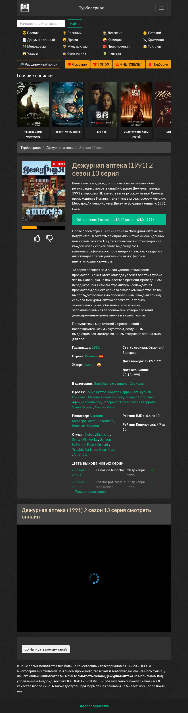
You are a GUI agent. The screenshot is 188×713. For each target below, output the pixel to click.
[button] (89, 491)
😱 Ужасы (30, 53)
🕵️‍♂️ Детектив (112, 33)
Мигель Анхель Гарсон (105, 397)
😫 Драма (70, 40)
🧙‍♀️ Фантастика (74, 53)
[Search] (41, 23)
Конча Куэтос (96, 392)
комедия (89, 365)
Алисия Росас (105, 407)
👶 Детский (152, 33)
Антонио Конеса (100, 421)
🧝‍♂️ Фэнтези (112, 53)
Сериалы (137, 383)
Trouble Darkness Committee (93, 449)
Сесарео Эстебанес (139, 397)
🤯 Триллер (152, 46)
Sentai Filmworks (84, 439)
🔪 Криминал (153, 40)
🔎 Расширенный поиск (38, 64)
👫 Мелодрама (34, 46)
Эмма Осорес (82, 407)
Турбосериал (91, 7)
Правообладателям (94, 706)
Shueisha (102, 434)
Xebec (89, 434)
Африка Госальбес (86, 402)
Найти (74, 23)
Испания (91, 356)
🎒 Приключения (116, 46)
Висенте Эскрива (85, 426)
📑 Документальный (36, 40)
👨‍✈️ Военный (72, 33)
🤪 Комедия (112, 40)
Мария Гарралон (144, 402)
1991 (96, 347)
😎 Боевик (30, 33)
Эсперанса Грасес (116, 402)
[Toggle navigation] (161, 8)
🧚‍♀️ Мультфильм (75, 46)
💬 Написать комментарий (46, 649)
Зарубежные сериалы (111, 383)
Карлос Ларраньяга (123, 392)
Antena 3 (80, 455)
